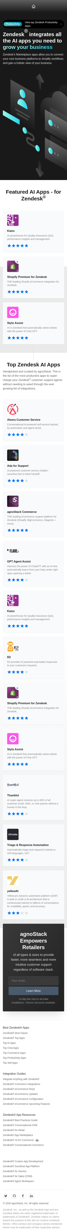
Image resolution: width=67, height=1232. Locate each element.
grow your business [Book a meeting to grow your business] (28, 47)
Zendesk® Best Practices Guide (20, 1120)
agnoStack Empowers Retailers (33, 940)
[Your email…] (33, 980)
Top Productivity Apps (14, 1057)
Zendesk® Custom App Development (23, 1161)
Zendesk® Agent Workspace (18, 1181)
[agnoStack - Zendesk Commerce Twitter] (6, 1196)
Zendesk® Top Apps (14, 1038)
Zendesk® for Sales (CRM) (17, 1176)
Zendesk (13, 34)
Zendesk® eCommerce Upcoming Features (26, 1103)
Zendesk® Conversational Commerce (23, 1145)
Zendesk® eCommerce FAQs (19, 1089)
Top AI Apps (9, 1043)
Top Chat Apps (11, 1047)
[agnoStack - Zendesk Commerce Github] (14, 1196)
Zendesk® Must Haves (15, 1033)
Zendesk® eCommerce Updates (20, 1094)
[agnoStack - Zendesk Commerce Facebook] (23, 1196)
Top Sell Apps (10, 1062)
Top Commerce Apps (14, 1052)
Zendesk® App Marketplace (18, 1135)
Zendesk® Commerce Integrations (21, 1084)
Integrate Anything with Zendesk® (21, 1079)
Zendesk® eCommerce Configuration (23, 1099)
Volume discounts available (40, 1002)
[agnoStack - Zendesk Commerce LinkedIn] (31, 1196)
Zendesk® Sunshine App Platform (21, 1166)
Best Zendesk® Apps (16, 1027)
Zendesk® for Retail (13, 1130)
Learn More (33, 990)
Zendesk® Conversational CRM (20, 1125)
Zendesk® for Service (14, 1171)
